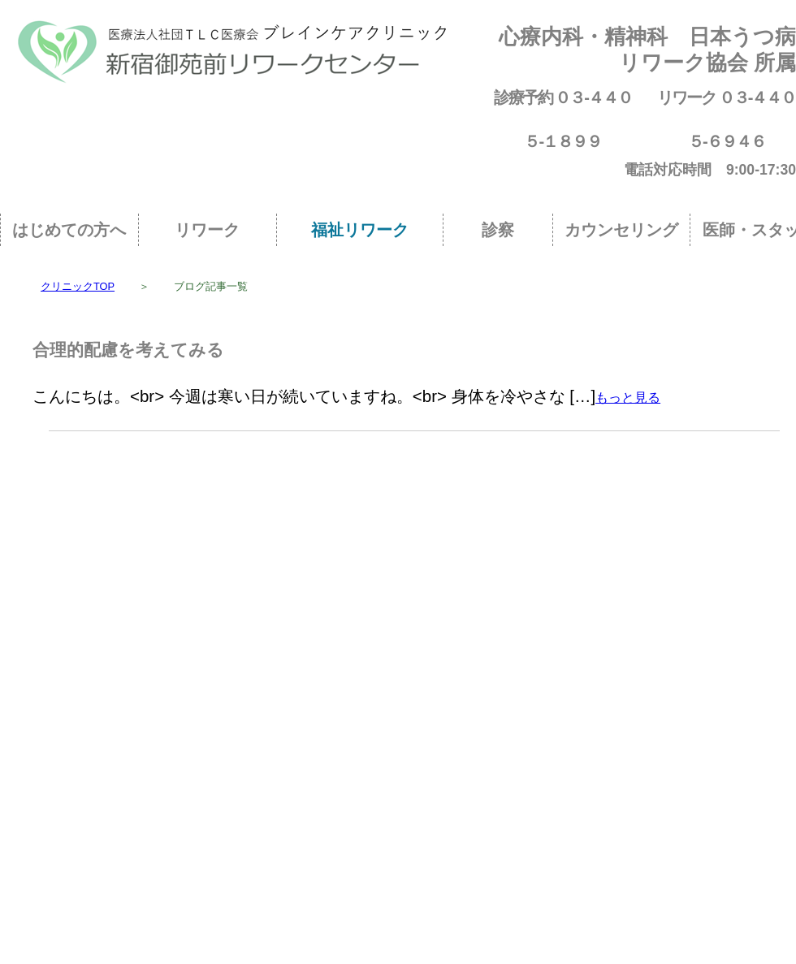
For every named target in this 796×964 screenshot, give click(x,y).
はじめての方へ (69, 230)
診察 (498, 230)
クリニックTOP (78, 286)
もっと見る (627, 397)
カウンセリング (621, 230)
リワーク (207, 230)
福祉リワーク (360, 230)
